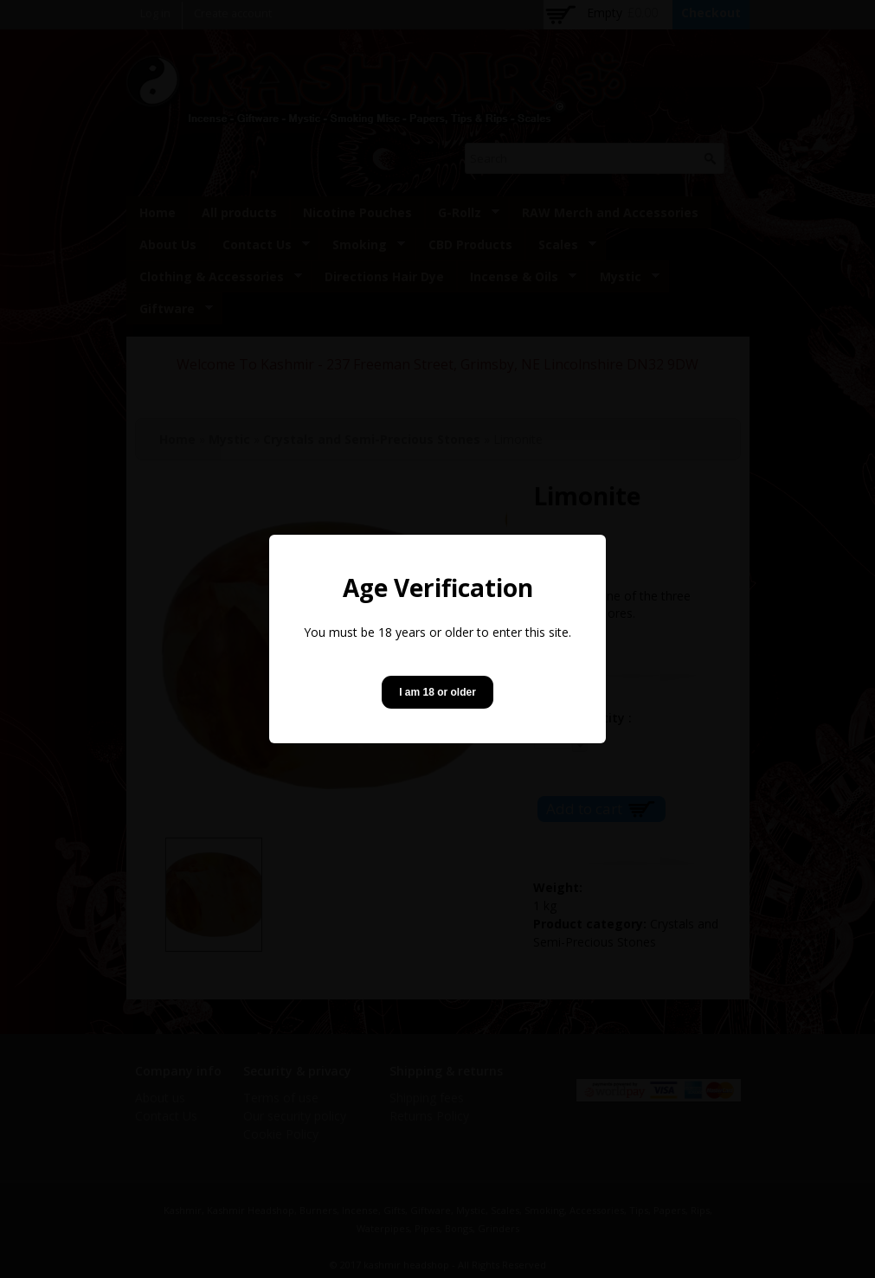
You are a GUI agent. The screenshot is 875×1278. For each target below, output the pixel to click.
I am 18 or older (437, 692)
